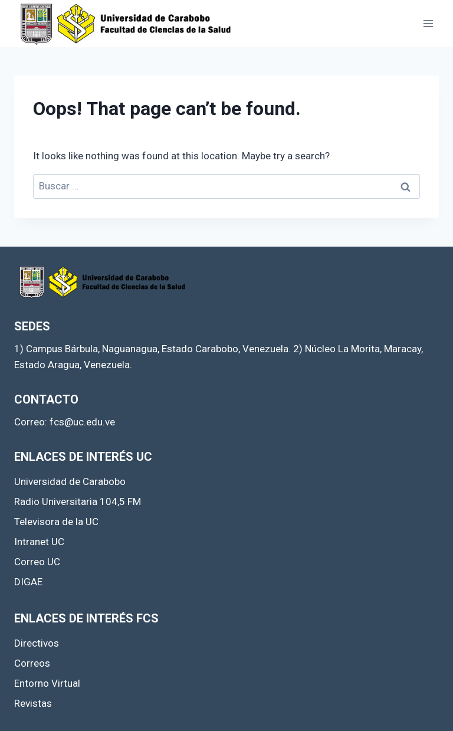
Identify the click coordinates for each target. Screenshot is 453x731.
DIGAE (28, 582)
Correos (32, 663)
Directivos (36, 643)
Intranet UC (39, 542)
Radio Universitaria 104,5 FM (77, 501)
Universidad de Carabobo (70, 481)
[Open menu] (428, 23)
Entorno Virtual (47, 683)
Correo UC (37, 562)
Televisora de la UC (56, 521)
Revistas (33, 703)
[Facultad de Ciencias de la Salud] (126, 23)
